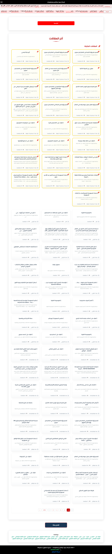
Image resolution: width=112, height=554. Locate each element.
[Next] (39, 510)
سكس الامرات (103, 11)
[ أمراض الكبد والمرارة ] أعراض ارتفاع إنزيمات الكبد (86, 403)
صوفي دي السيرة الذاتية (86, 68)
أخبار (57, 537)
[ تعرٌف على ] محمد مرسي (26, 334)
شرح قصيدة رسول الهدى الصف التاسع (86, 87)
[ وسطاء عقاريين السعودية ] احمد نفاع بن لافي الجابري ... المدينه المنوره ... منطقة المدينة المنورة (56, 247)
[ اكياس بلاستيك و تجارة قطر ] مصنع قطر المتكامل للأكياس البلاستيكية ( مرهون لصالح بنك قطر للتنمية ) (25, 158)
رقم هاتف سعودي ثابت (29, 11)
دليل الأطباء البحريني (85, 538)
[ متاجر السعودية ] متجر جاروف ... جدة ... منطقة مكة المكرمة (86, 283)
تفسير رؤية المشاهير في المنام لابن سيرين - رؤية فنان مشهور (56, 87)
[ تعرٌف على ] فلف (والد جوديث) (86, 141)
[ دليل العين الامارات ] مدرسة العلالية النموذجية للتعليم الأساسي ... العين (86, 247)
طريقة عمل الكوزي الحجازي (86, 491)
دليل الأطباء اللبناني (52, 538)
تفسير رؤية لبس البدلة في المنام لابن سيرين (56, 105)
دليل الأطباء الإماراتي (20, 537)
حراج (72, 537)
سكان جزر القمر (93, 11)
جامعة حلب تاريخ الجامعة (25, 403)
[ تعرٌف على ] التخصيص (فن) (56, 123)
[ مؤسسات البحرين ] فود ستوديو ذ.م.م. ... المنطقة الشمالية (56, 283)
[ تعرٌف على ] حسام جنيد (56, 334)
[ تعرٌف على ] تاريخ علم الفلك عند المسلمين (56, 213)
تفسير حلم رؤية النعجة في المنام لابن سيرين (56, 52)
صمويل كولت (56, 265)
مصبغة (76, 537)
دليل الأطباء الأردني (63, 538)
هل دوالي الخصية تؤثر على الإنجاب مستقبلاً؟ (56, 456)
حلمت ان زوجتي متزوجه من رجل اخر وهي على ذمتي (25, 87)
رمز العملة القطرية (40, 11)
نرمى (80, 537)
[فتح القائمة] (1, 2)
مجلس (53, 537)
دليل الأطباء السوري (40, 538)
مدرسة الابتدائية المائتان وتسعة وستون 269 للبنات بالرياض (25, 421)
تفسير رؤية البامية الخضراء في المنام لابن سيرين (25, 69)
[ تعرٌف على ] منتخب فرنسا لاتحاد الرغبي (86, 318)
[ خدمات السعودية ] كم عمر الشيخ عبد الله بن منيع (56, 176)
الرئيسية (56, 23)
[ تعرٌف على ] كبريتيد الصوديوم (56, 141)
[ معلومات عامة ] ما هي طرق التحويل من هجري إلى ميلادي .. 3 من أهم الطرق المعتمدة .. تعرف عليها (25, 105)
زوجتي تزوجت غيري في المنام (72, 11)
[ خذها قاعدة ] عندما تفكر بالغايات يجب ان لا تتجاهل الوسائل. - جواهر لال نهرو (86, 265)
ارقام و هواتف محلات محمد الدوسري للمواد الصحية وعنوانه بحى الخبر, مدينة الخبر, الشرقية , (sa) (25, 368)
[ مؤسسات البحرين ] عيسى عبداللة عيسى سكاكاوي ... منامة (86, 439)
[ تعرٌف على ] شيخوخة (25, 456)
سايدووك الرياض (83, 11)
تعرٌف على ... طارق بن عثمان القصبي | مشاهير (26, 473)
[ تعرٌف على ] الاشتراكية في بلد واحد (56, 473)
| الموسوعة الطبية (86, 213)
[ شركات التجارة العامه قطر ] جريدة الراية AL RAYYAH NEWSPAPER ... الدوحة (86, 368)
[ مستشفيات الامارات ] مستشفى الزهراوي (25, 247)
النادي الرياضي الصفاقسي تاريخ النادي (56, 439)
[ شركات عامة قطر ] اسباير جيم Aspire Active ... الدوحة (86, 176)
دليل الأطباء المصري (28, 538)
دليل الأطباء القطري (74, 538)
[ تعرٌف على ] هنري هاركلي (56, 349)
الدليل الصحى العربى (64, 537)
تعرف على (97, 537)
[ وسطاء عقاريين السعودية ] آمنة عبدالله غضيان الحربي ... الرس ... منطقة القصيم (86, 473)
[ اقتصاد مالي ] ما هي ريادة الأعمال (86, 385)
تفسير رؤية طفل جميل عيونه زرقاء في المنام (86, 105)
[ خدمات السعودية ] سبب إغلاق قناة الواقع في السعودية (25, 439)
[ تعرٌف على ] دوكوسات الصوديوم (26, 123)
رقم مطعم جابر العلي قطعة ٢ (16, 11)
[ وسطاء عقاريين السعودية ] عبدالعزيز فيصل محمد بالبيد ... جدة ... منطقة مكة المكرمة (25, 176)
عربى (83, 537)
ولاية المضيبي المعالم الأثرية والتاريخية (56, 385)
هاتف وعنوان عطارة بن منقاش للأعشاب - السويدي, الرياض (25, 265)
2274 (44, 510)
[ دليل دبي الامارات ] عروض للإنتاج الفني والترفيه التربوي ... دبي (25, 230)
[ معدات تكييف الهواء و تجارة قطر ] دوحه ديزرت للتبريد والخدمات (56, 158)
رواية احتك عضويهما (50, 11)
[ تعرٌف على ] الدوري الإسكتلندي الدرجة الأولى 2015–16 (25, 386)
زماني (62, 11)
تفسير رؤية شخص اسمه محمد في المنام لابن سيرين (56, 69)
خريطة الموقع (56, 552)
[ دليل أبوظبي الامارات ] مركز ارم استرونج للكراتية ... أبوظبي (86, 350)
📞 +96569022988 (56, 549)
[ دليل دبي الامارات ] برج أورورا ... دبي (25, 213)
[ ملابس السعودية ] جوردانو (55, 318)
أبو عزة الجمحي (25, 52)
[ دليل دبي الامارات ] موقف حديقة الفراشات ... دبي (86, 158)
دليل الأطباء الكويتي (45, 537)
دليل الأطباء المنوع (17, 538)
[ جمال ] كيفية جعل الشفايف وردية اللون (25, 282)
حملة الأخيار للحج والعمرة (25, 318)
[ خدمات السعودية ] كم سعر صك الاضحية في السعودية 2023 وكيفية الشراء (56, 491)
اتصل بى (92, 537)
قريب (87, 537)
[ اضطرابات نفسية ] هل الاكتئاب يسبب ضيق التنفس (86, 124)
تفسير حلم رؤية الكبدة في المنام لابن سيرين (86, 52)
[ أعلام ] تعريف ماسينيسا (86, 300)
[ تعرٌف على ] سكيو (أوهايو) (25, 141)
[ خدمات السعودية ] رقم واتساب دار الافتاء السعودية (86, 194)
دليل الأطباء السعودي (32, 537)
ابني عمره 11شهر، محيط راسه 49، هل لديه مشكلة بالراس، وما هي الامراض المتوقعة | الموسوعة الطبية (56, 368)
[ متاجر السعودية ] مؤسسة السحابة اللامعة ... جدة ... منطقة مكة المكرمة (25, 301)
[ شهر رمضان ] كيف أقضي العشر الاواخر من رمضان (25, 350)
